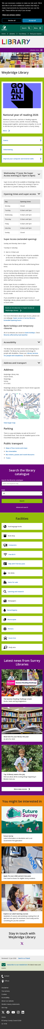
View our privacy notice (11, 15)
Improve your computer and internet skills (18, 159)
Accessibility (5, 998)
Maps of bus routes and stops (16, 448)
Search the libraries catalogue (12, 480)
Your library (22, 34)
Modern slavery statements (11, 1004)
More (6, 131)
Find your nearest (35, 34)
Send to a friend (24, 958)
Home (4, 34)
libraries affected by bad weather (16, 335)
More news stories (20, 789)
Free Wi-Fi (12, 554)
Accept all (32, 20)
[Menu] (37, 28)
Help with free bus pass (16, 564)
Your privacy (6, 991)
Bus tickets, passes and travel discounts (20, 455)
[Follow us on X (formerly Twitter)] (22, 943)
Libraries (12, 34)
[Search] (26, 28)
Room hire (12, 638)
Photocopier (12, 619)
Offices (7, 981)
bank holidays (30, 333)
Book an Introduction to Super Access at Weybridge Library (19, 309)
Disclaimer (5, 988)
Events (5, 140)
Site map (4, 1008)
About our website (8, 1001)
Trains (8, 458)
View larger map (9, 423)
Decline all (11, 20)
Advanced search (22, 507)
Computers (12, 545)
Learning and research (16, 592)
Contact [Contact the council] (6, 976)
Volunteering (8, 150)
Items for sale (13, 582)
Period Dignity (12, 610)
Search (22, 501)
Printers (10, 629)
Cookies (4, 994)
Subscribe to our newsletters (17, 965)
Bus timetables (11, 451)
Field (3, 490)
